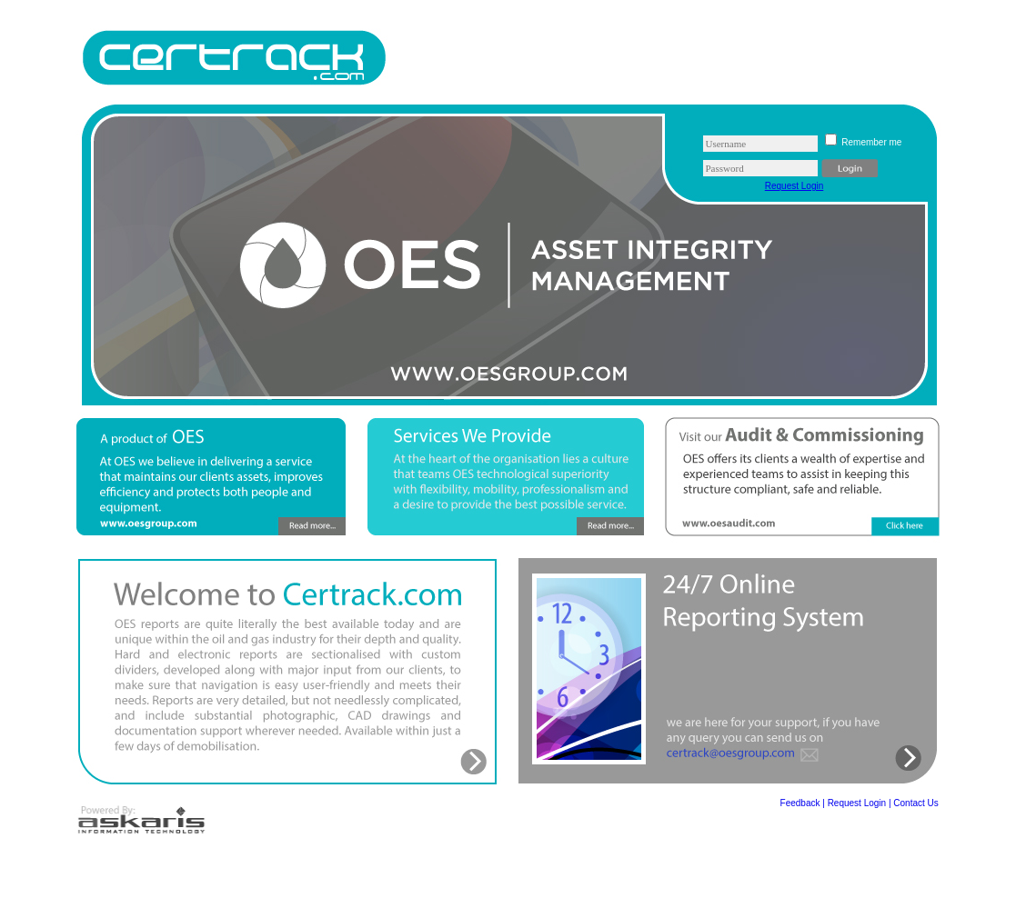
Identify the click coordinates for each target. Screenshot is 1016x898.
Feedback (800, 803)
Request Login (794, 186)
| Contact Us (913, 803)
